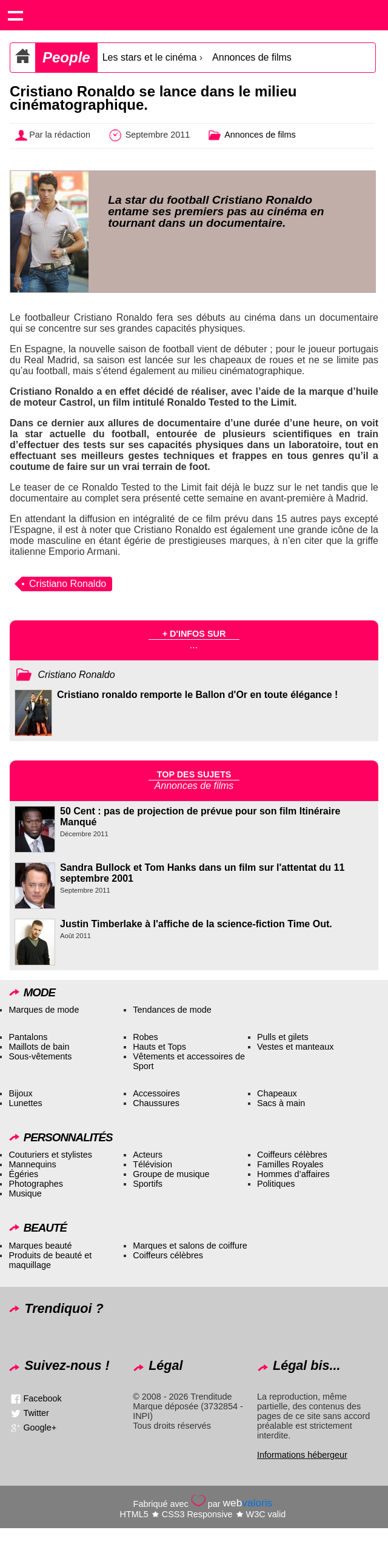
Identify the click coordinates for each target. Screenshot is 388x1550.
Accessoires (156, 1093)
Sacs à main (281, 1103)
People (66, 57)
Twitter (35, 1413)
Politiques (276, 1184)
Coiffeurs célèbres (292, 1154)
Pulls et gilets (283, 1037)
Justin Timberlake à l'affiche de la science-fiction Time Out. (196, 924)
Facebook (42, 1398)
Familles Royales (290, 1164)
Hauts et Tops (159, 1047)
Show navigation (15, 15)
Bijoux (20, 1093)
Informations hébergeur (302, 1455)
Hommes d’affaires (293, 1174)
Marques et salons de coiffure (190, 1245)
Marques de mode (43, 1010)
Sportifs (147, 1184)
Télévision (152, 1164)
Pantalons (27, 1037)
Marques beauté (40, 1245)
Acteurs (147, 1154)
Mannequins (32, 1164)
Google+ (39, 1427)
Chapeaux (277, 1093)
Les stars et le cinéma (149, 57)
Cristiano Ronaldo (67, 584)
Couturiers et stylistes (50, 1154)
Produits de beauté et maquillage (50, 1260)
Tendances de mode (172, 1010)
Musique (24, 1193)
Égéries (23, 1174)
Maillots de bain (38, 1047)
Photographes (35, 1184)
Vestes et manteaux (295, 1047)
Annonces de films (252, 57)
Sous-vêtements (40, 1056)
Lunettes (25, 1103)
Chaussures (156, 1103)
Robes (145, 1037)
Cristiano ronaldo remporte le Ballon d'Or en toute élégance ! (197, 694)
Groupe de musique (171, 1174)
